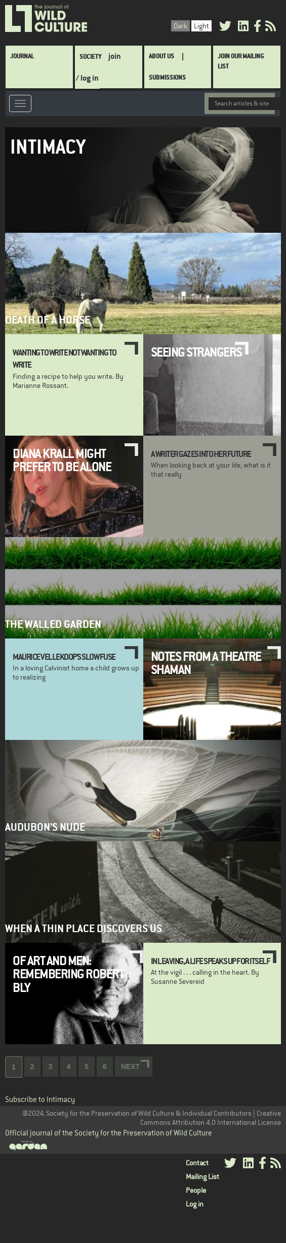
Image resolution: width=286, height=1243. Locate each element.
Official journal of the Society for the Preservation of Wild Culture (108, 1133)
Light (201, 25)
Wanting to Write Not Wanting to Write (64, 358)
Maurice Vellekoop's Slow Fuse (64, 656)
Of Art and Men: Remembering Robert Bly (68, 974)
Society (90, 56)
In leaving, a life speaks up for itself (210, 961)
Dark (180, 25)
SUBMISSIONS (167, 77)
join (114, 56)
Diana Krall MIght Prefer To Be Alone (62, 460)
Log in (194, 1204)
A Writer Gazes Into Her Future (201, 453)
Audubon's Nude (45, 827)
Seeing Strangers (196, 352)
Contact (197, 1162)
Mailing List (202, 1176)
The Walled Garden (53, 624)
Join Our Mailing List (241, 61)
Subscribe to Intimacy (40, 1099)
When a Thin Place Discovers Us (83, 928)
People (196, 1190)
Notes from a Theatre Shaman (206, 663)
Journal (22, 56)
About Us (161, 56)
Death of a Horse (47, 320)
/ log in (87, 78)
